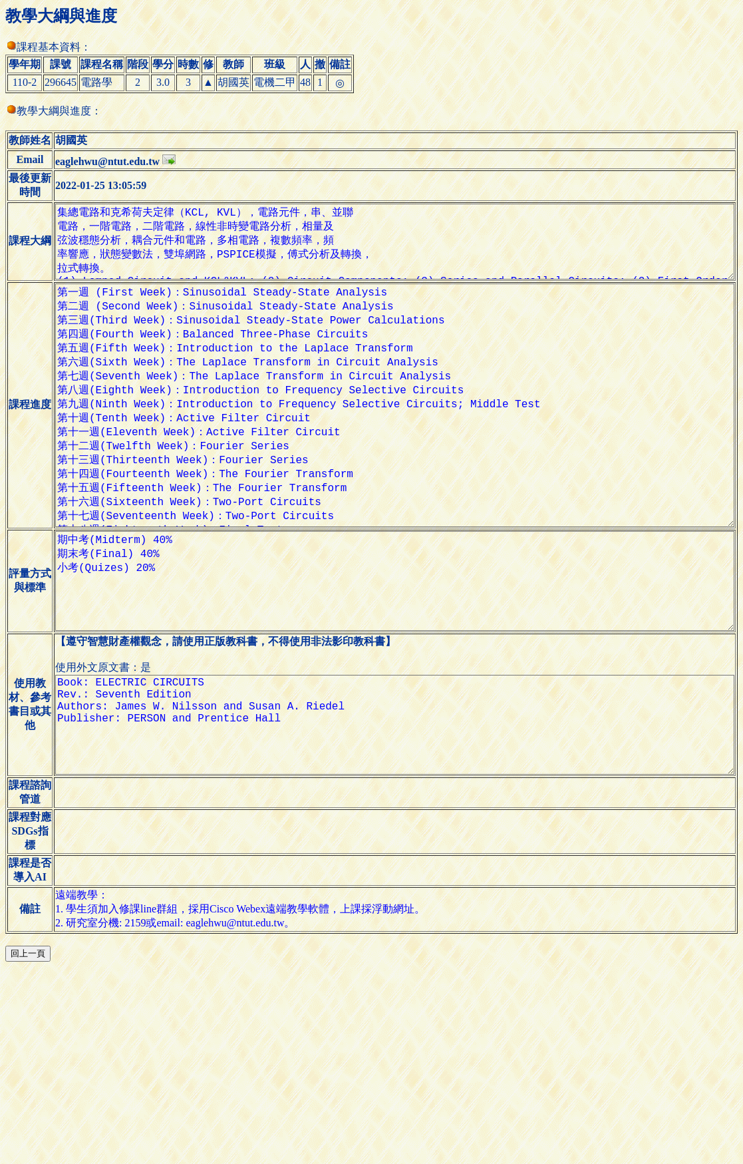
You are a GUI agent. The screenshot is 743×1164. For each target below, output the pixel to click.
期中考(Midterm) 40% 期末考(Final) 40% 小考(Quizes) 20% (390, 688)
